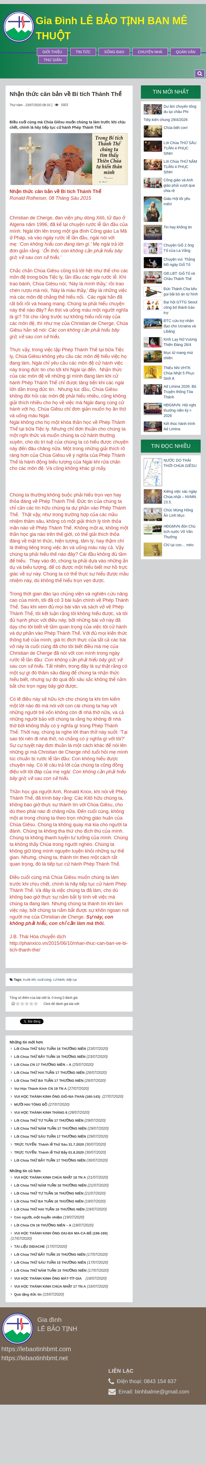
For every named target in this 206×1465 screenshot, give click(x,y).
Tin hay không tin (178, 227)
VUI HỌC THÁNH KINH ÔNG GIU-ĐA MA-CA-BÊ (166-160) (61, 1289)
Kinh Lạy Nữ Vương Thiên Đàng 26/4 (180, 342)
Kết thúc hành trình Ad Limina (179, 426)
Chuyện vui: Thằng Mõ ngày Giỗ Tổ (179, 262)
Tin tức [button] (83, 52)
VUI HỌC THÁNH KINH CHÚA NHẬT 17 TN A (50, 1342)
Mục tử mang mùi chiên (178, 355)
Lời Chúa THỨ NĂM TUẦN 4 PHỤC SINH (180, 166)
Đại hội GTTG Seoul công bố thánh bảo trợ (180, 307)
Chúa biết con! (176, 128)
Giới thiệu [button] (52, 52)
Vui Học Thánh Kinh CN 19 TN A (40, 1144)
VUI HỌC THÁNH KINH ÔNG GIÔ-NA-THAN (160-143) (57, 1152)
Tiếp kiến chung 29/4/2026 (166, 120)
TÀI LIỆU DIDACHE (29, 1302)
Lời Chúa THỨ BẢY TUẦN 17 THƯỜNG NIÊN (50, 1216)
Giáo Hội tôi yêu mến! (177, 201)
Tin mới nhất (171, 92)
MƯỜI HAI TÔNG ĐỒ (30, 1160)
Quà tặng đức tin (28, 1350)
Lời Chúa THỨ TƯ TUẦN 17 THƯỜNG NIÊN (49, 1176)
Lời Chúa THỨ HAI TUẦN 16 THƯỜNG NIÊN (49, 1265)
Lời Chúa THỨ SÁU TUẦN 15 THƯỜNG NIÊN (50, 1318)
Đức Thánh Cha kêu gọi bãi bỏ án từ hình (181, 291)
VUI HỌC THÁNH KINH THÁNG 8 (40, 1168)
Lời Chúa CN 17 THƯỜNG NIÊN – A (43, 1120)
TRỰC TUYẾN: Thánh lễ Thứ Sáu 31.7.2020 (49, 1200)
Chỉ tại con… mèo (178, 545)
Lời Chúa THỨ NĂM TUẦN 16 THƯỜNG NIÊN (50, 1241)
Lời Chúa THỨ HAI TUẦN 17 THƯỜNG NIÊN (49, 1128)
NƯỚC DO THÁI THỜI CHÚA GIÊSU (180, 463)
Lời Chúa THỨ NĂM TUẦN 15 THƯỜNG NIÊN (50, 1326)
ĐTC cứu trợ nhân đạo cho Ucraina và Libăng (180, 326)
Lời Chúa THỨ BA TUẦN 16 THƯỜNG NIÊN (49, 1257)
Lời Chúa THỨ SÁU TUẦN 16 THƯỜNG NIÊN (50, 1104)
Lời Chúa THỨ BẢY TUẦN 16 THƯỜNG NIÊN (50, 1112)
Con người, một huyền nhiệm (38, 1273)
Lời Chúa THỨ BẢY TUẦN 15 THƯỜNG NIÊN (50, 1310)
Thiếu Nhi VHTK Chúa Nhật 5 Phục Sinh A (179, 373)
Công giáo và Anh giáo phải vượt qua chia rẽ (179, 185)
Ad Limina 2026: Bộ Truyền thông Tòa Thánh (180, 391)
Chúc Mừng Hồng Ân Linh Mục (178, 512)
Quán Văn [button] (185, 52)
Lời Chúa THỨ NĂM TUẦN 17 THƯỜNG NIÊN (50, 1184)
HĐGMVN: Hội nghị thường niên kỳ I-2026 (180, 410)
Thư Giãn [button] (53, 60)
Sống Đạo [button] (114, 52)
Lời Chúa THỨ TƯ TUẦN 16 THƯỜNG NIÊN (49, 1249)
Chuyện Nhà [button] (150, 52)
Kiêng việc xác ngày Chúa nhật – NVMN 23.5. (180, 496)
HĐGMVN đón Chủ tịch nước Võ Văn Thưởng (180, 531)
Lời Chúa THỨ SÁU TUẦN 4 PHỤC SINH (180, 148)
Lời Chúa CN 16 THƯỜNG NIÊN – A (43, 1281)
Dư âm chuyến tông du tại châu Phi (180, 109)
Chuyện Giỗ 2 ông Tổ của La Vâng (179, 248)
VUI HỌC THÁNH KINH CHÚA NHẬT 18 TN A (50, 1233)
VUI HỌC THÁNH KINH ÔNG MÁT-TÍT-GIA (49, 1334)
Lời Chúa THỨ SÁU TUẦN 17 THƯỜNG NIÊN (50, 1192)
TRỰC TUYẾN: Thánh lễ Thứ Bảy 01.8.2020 (49, 1208)
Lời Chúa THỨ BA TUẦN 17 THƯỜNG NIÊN (49, 1136)
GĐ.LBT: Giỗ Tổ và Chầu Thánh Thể (179, 276)
